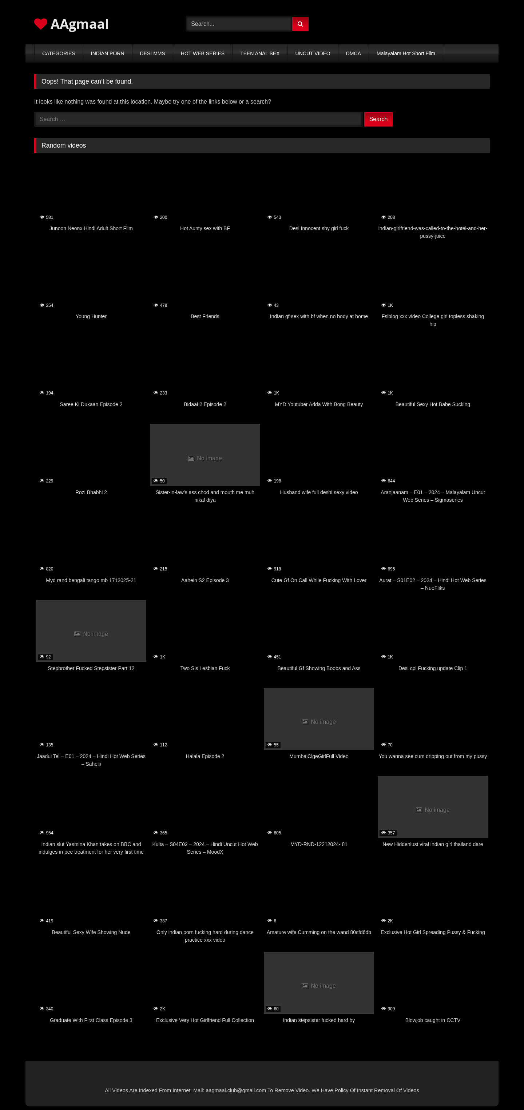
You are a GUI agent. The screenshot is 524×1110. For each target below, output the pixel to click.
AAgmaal (71, 24)
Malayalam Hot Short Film (406, 53)
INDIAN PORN (107, 53)
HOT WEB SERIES (203, 53)
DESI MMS (152, 53)
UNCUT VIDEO (312, 53)
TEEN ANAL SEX (259, 53)
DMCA (353, 53)
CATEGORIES (58, 53)
